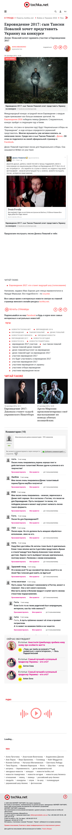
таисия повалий (36, 332)
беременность (23, 768)
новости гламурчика (39, 341)
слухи (31, 780)
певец (22, 777)
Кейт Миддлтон (55, 760)
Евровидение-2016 (44, 329)
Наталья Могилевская (33, 762)
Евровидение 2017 (20, 338)
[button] (60, 11)
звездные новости (46, 335)
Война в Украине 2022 (47, 18)
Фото (42, 765)
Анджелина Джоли (55, 757)
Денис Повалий (57, 332)
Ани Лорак (11, 760)
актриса (9, 768)
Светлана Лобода (54, 762)
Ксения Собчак (13, 762)
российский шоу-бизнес (48, 777)
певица (31, 777)
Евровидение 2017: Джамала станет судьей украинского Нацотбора (19, 411)
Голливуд (40, 760)
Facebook (31, 315)
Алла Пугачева (13, 757)
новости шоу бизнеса (56, 774)
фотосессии (36, 783)
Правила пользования (11, 825)
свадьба (10, 780)
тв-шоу (40, 780)
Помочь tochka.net (25, 18)
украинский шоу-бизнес (17, 783)
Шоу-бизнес (10, 59)
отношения (11, 777)
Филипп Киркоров (28, 765)
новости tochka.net (21, 329)
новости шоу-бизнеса (22, 335)
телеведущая (53, 780)
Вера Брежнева (26, 760)
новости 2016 (18, 341)
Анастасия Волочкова (33, 757)
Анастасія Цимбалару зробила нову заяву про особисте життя (41, 643)
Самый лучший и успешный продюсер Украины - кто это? (37, 660)
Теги (8, 749)
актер (61, 765)
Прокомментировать (18, 472)
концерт (30, 771)
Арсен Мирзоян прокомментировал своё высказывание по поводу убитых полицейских (52, 414)
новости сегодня (42, 338)
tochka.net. (44, 302)
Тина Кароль (11, 765)
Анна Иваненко (19, 47)
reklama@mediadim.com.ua (39, 815)
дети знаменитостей (42, 768)
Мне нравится (34, 472)
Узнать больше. (47, 829)
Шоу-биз (52, 765)
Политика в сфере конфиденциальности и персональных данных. (40, 825)
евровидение (18, 332)
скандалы (21, 780)
